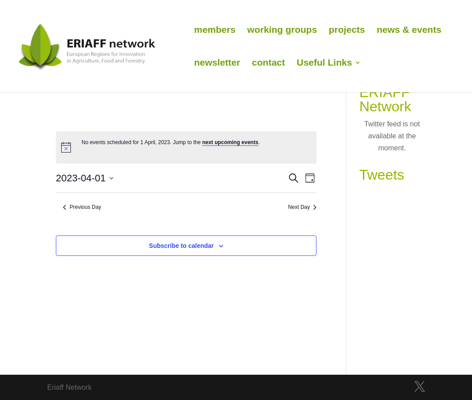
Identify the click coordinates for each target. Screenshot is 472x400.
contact (268, 63)
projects (347, 31)
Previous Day (82, 207)
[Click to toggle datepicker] (84, 178)
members (214, 31)
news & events (409, 31)
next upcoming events (230, 142)
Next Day (302, 207)
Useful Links (324, 63)
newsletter (217, 63)
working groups (282, 31)
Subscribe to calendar (181, 245)
